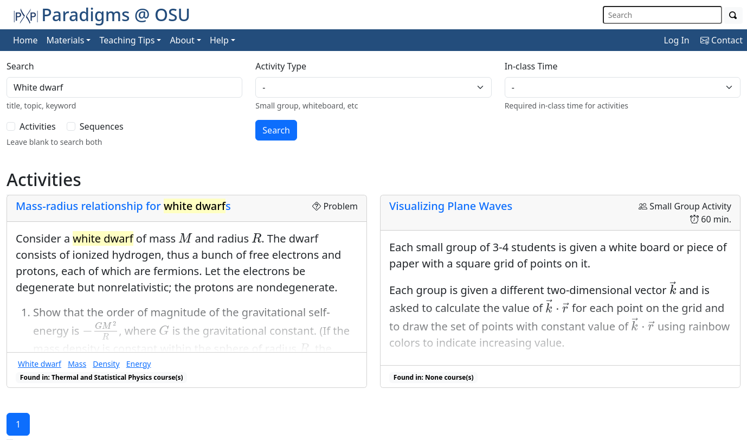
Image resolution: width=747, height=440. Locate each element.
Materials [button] (66, 40)
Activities (38, 126)
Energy (138, 364)
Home (25, 40)
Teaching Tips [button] (126, 40)
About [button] (182, 40)
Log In (676, 40)
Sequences (102, 126)
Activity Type (280, 66)
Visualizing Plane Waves (450, 206)
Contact (721, 40)
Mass (77, 364)
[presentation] (185, 238)
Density (106, 364)
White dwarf (39, 364)
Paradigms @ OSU (101, 14)
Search (20, 66)
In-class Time (531, 66)
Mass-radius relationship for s (123, 206)
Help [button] (219, 40)
